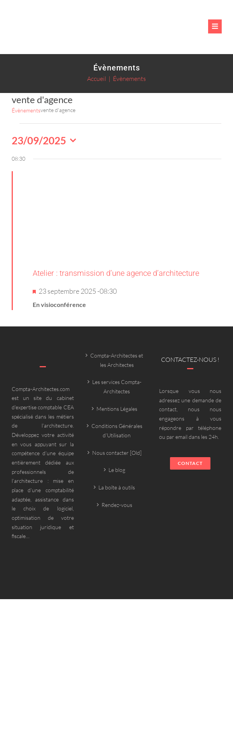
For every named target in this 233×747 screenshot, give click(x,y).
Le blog (117, 469)
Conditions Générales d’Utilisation (116, 430)
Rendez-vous (117, 505)
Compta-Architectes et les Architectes (116, 360)
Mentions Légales (116, 408)
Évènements (26, 110)
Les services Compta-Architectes (117, 387)
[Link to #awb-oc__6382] (215, 26)
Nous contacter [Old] (117, 452)
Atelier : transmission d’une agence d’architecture (116, 273)
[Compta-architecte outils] (64, 31)
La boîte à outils (116, 487)
